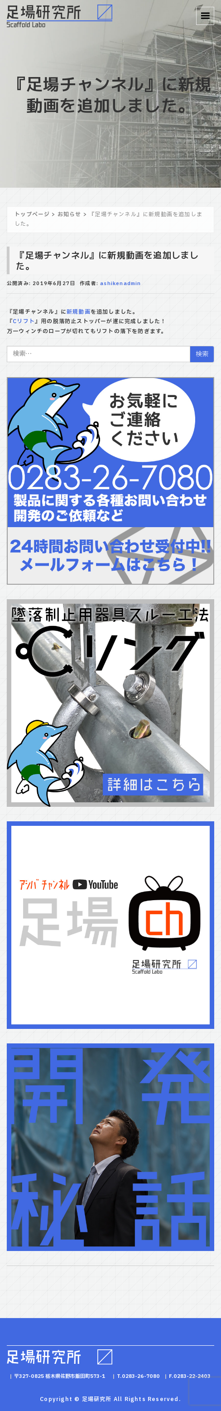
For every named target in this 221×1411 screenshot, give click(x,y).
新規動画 (79, 312)
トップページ (32, 214)
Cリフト (24, 321)
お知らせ (70, 214)
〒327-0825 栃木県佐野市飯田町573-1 (60, 1376)
